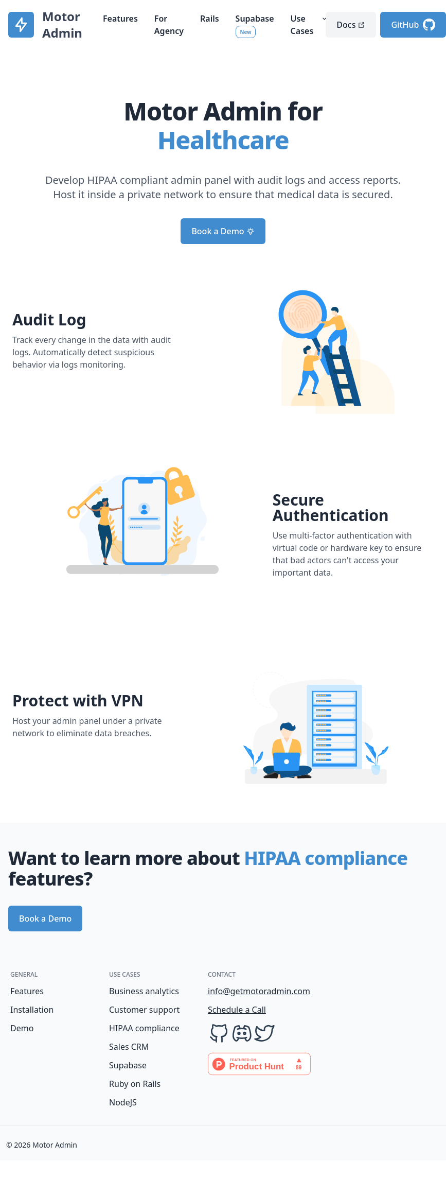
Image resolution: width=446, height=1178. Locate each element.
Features (120, 18)
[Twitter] (264, 1033)
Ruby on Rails (134, 1083)
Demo (21, 1028)
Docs (350, 24)
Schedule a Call (237, 1009)
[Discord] (241, 1033)
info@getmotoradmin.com (247, 991)
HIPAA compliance (144, 1028)
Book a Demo (222, 231)
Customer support (144, 1009)
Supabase (128, 1065)
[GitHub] (219, 1033)
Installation (31, 1009)
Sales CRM (129, 1046)
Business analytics (144, 991)
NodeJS (123, 1102)
